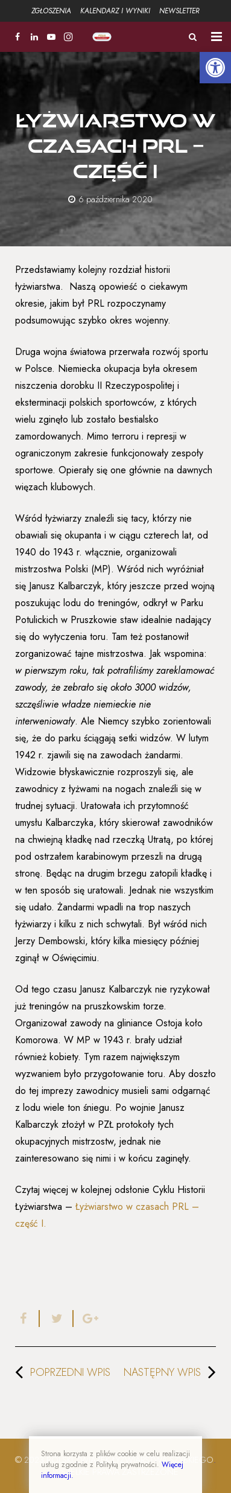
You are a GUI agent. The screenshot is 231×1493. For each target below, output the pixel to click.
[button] (215, 67)
